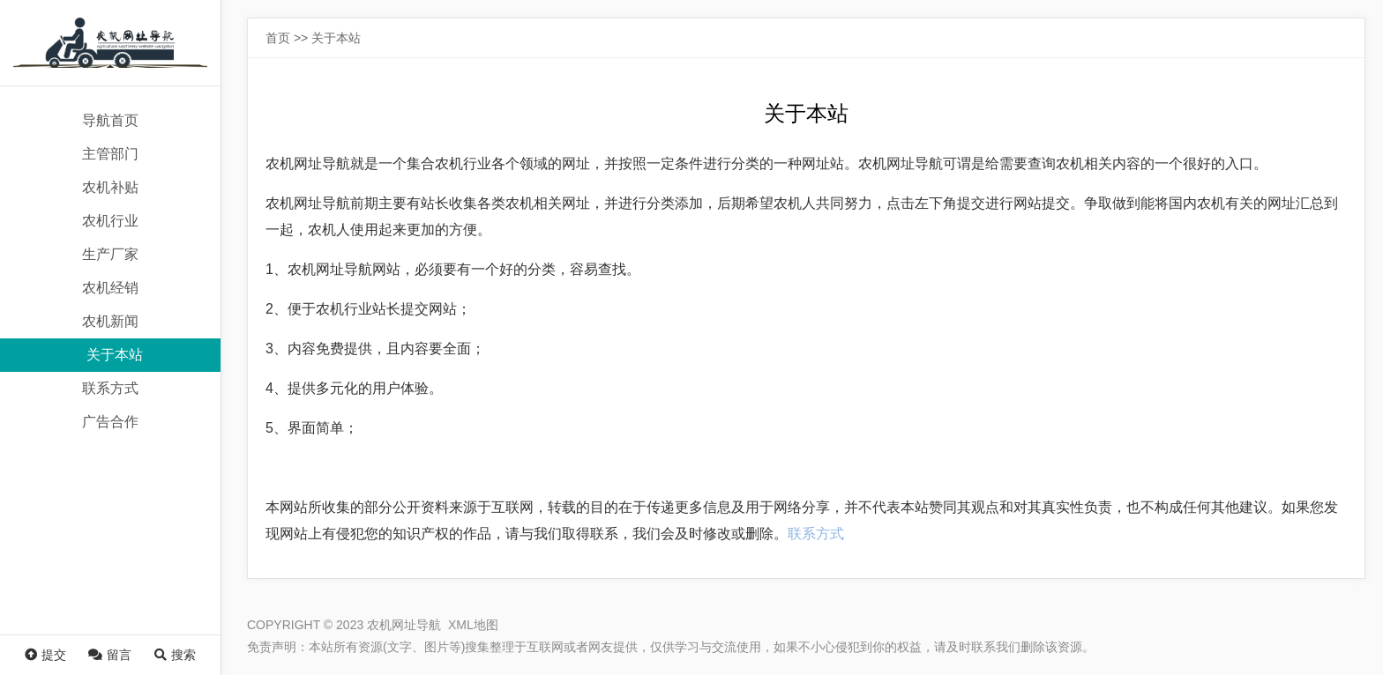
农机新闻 (110, 321)
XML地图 (473, 625)
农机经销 (110, 287)
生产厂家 (110, 254)
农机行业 (110, 220)
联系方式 (110, 388)
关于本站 (114, 354)
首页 (277, 38)
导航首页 (110, 120)
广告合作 (110, 421)
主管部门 (110, 153)
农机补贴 (110, 187)
